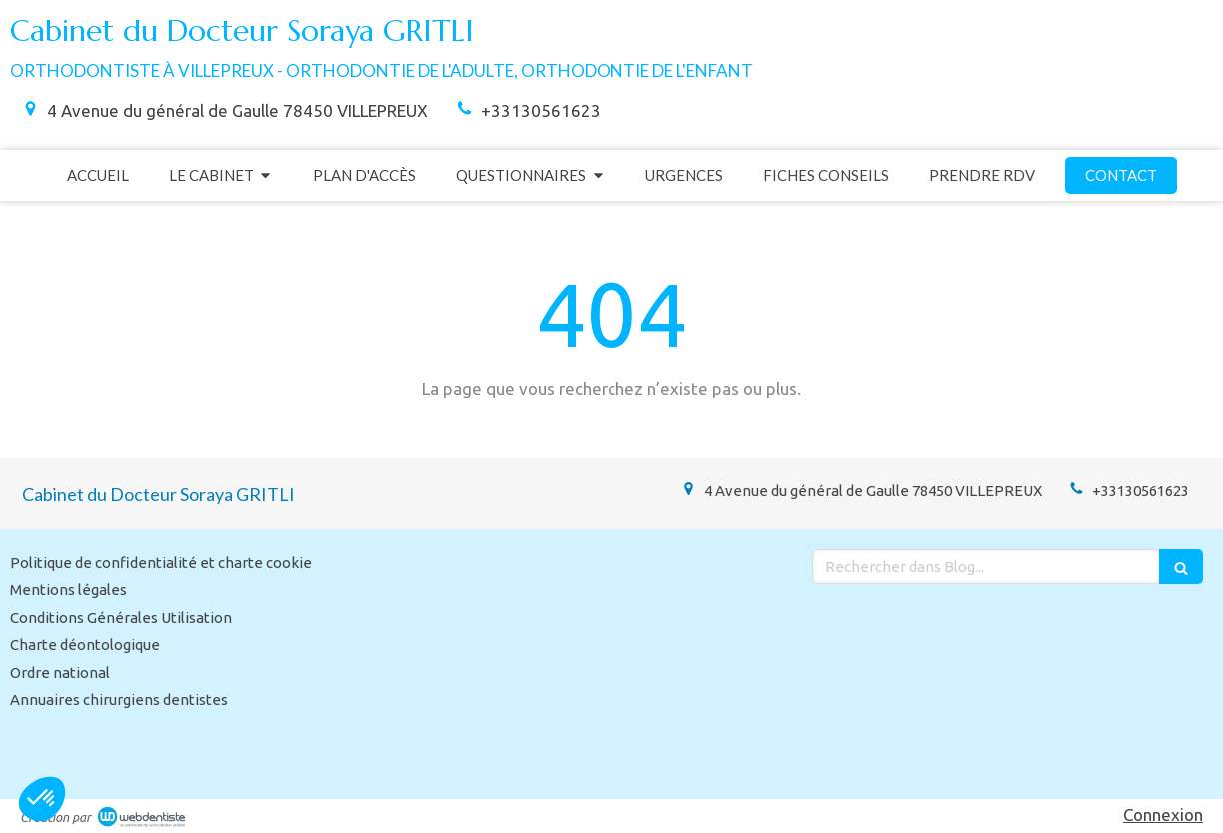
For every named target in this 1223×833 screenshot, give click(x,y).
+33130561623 (541, 110)
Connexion (1163, 814)
